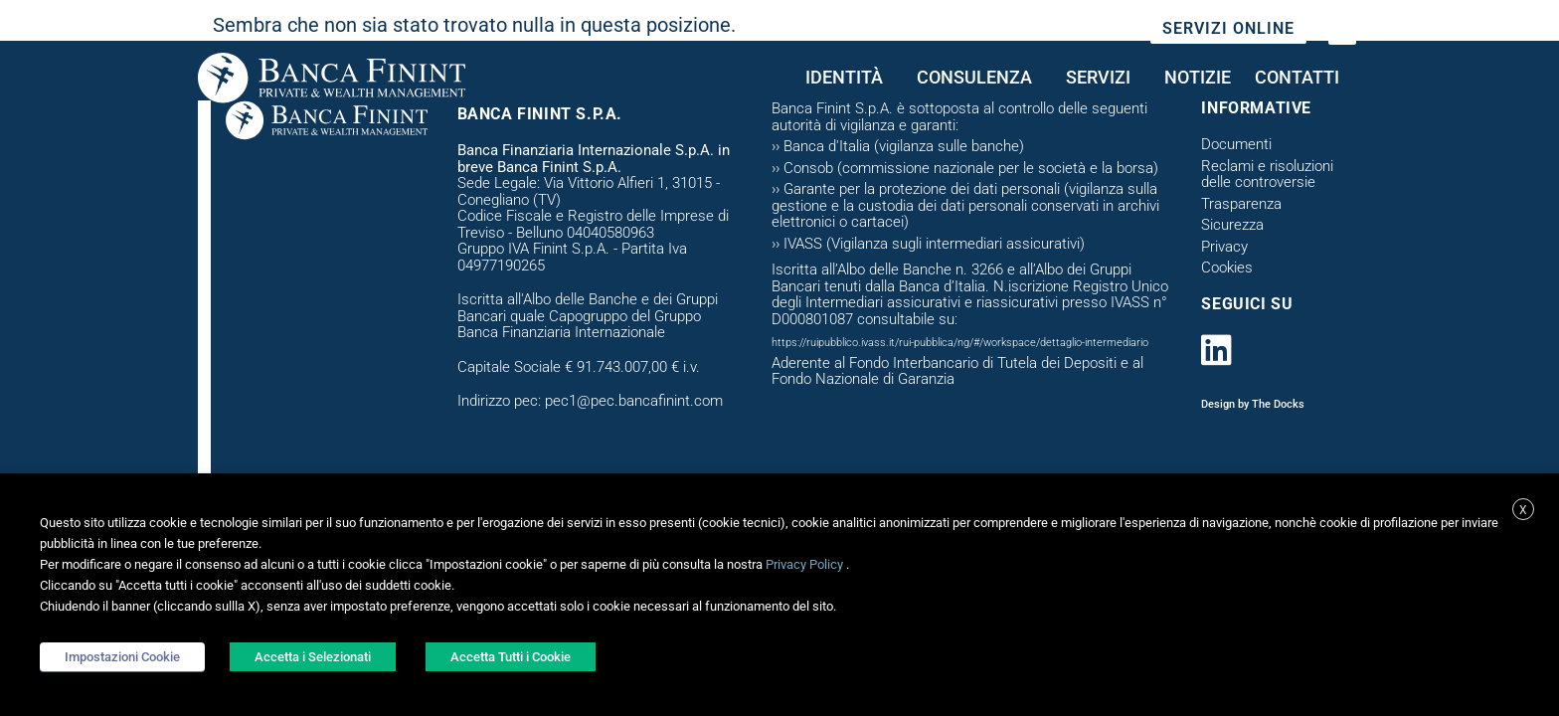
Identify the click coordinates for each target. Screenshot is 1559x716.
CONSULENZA (979, 77)
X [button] (1523, 510)
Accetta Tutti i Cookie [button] (510, 656)
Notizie (1197, 77)
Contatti (1302, 77)
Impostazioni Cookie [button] (122, 656)
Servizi (1103, 77)
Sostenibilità (1053, 30)
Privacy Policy (804, 564)
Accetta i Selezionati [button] (313, 656)
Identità (849, 77)
